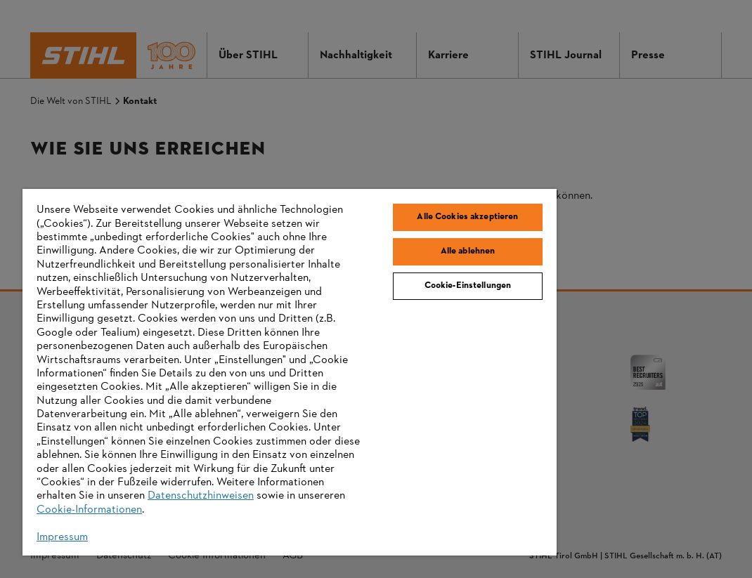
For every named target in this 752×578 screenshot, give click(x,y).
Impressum (62, 537)
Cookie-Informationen (89, 510)
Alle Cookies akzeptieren (467, 217)
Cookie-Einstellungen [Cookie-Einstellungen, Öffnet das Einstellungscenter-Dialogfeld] (468, 286)
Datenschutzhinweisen (201, 496)
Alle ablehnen (468, 251)
